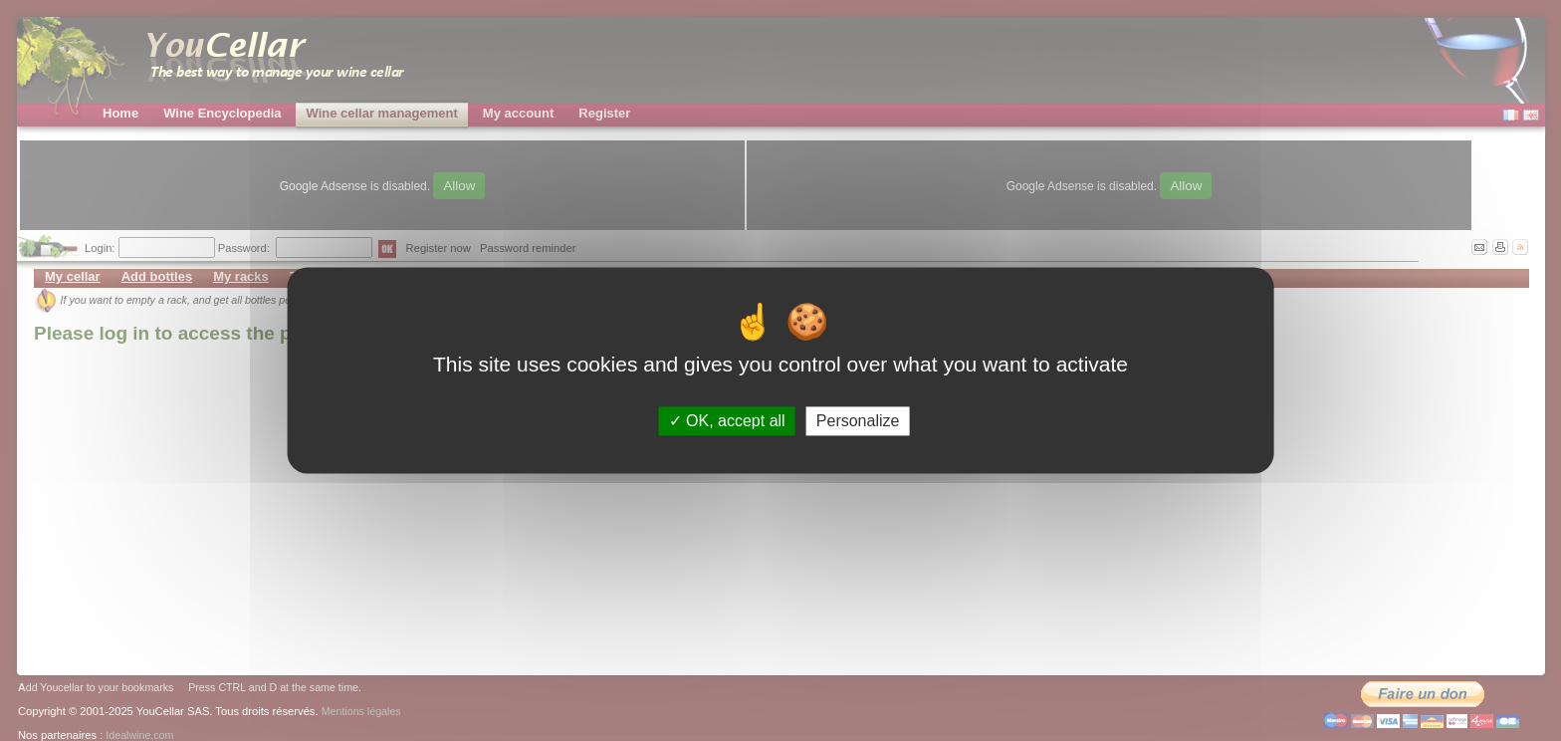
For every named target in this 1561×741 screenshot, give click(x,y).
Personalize (858, 420)
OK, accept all (727, 420)
